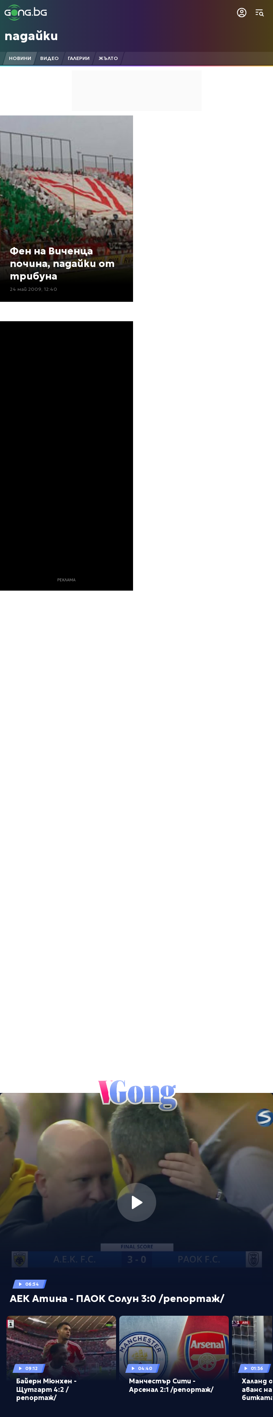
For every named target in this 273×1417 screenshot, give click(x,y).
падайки (31, 35)
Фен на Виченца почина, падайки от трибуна (62, 263)
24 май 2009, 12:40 (33, 289)
